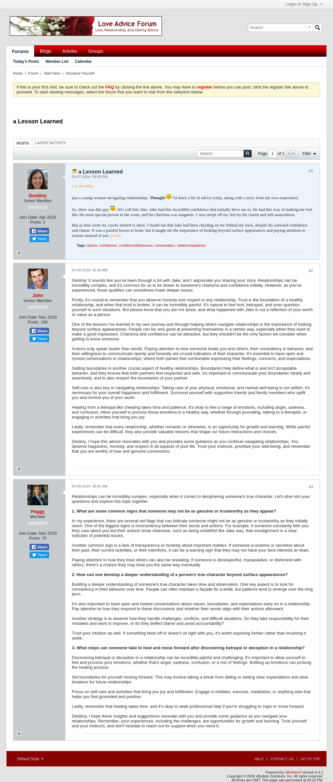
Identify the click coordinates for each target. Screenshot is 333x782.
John (37, 295)
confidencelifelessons (136, 245)
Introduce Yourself (80, 73)
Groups (95, 51)
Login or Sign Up (304, 4)
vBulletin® (293, 772)
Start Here (52, 73)
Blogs (45, 51)
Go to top (310, 759)
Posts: (36, 222)
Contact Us (282, 759)
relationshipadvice (191, 245)
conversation (165, 245)
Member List (57, 61)
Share (39, 231)
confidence (108, 245)
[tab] (22, 143)
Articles (69, 51)
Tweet (39, 239)
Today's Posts (26, 61)
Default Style (30, 759)
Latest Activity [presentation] (50, 143)
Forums (20, 51)
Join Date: (28, 217)
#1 (311, 171)
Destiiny (38, 195)
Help (259, 759)
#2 (311, 270)
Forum (33, 73)
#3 (311, 487)
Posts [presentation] (23, 143)
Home (17, 73)
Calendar (83, 61)
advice (92, 245)
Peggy (38, 511)
